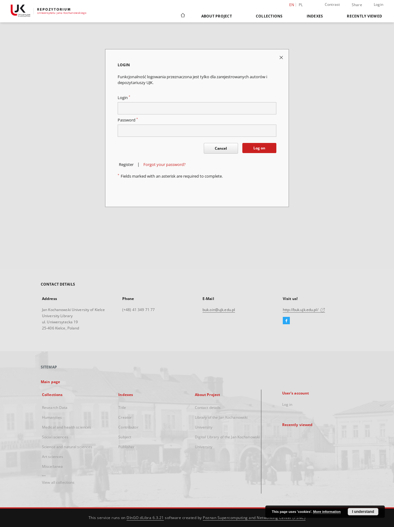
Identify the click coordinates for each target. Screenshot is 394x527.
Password (128, 120)
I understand (363, 512)
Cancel (221, 148)
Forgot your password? (164, 164)
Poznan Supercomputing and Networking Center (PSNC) (254, 517)
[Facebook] (286, 321)
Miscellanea (52, 466)
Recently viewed (364, 16)
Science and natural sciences (67, 446)
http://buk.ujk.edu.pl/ (304, 309)
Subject (124, 437)
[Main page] (182, 16)
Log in (287, 404)
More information (327, 512)
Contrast (332, 4)
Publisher (126, 446)
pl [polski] (301, 5)
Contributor (128, 427)
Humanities (52, 417)
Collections (269, 16)
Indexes (315, 16)
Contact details (208, 407)
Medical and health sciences (66, 427)
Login (378, 4)
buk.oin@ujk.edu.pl (219, 309)
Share (357, 4)
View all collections (58, 482)
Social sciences (55, 437)
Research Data (55, 407)
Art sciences (52, 456)
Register (126, 164)
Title (122, 407)
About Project (216, 16)
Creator (125, 417)
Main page (50, 381)
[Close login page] (281, 57)
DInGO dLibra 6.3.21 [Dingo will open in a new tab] (145, 517)
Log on (259, 148)
